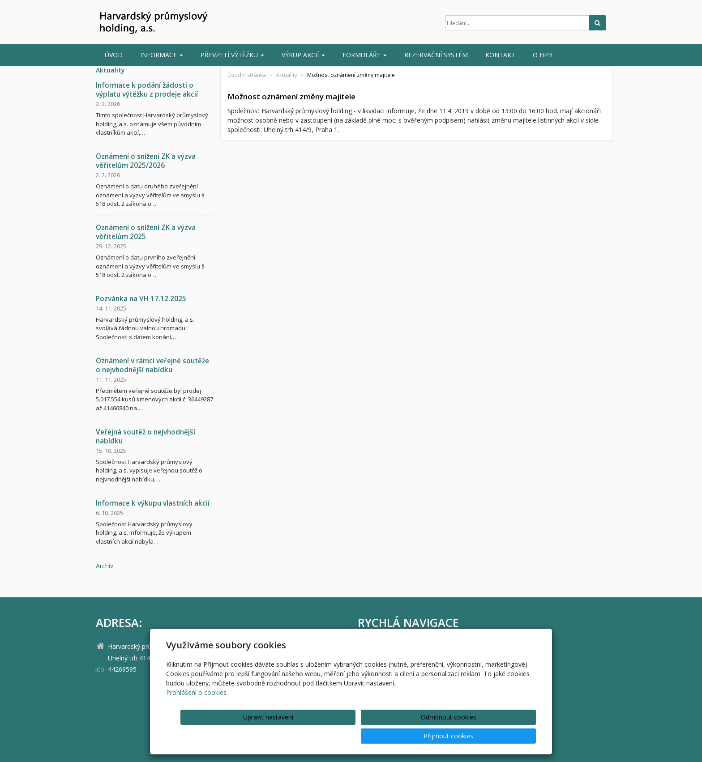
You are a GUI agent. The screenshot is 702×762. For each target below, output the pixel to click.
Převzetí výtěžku (232, 55)
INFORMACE (161, 55)
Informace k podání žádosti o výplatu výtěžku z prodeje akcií (147, 90)
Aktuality (286, 75)
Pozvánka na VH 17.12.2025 (141, 298)
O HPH (542, 55)
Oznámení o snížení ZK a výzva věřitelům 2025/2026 (146, 161)
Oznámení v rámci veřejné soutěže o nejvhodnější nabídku (152, 365)
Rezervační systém (436, 55)
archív (104, 566)
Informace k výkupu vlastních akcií (153, 503)
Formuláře (364, 55)
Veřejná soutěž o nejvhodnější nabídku (145, 436)
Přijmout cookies (501, 736)
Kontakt (500, 55)
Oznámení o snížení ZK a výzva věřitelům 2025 (146, 232)
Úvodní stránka (246, 75)
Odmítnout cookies (428, 736)
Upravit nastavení (354, 736)
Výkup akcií (303, 55)
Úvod (114, 55)
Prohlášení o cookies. (197, 711)
